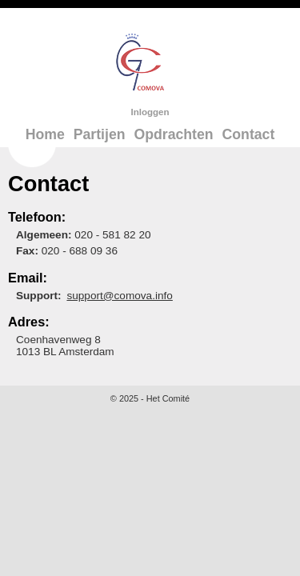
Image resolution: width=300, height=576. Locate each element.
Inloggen (149, 112)
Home (45, 134)
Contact (248, 134)
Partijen (100, 134)
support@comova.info (119, 296)
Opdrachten (173, 134)
